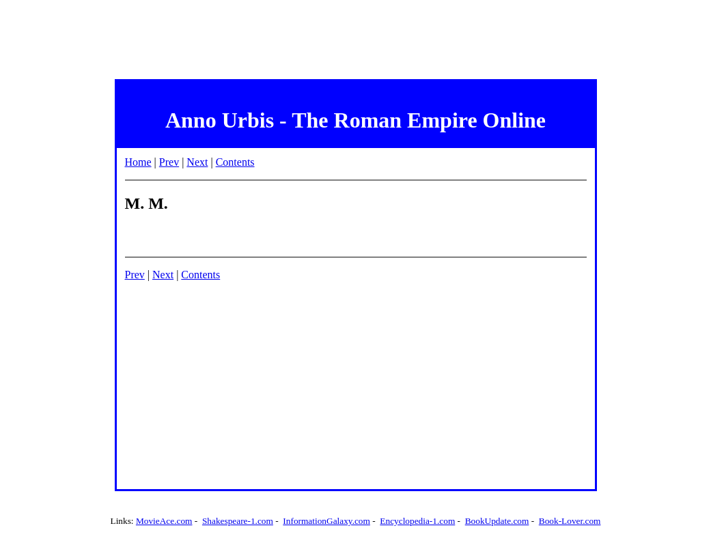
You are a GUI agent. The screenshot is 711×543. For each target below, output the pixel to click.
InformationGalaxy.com (326, 521)
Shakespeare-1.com (237, 521)
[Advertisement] (355, 36)
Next (197, 162)
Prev (169, 162)
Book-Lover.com (570, 521)
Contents (235, 162)
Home (138, 162)
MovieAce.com (164, 521)
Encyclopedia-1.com (417, 521)
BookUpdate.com (497, 521)
